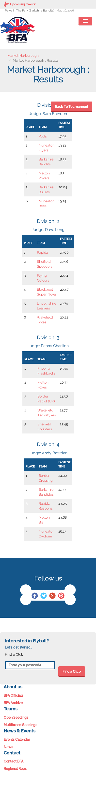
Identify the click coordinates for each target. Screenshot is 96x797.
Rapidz (42, 252)
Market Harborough (23, 55)
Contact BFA (13, 761)
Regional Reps (15, 769)
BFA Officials (13, 695)
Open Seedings (16, 717)
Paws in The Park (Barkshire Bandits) (29, 10)
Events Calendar (17, 739)
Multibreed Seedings (20, 725)
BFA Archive (13, 703)
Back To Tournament (71, 107)
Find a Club (72, 671)
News (8, 747)
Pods (43, 136)
